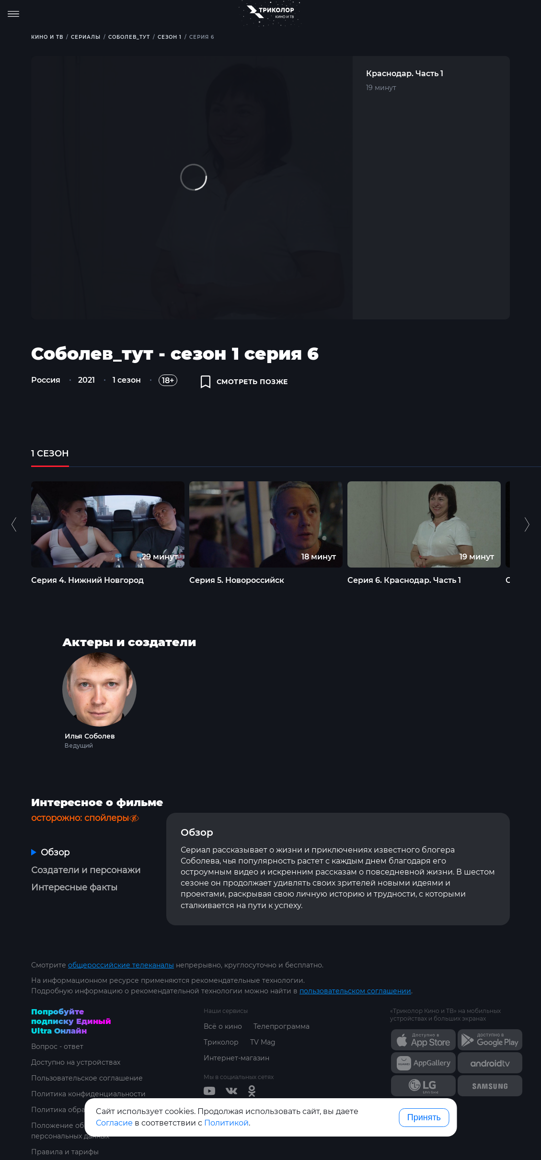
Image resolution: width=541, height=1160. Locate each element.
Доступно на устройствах (75, 1062)
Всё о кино (223, 1026)
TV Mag (263, 1042)
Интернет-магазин (236, 1058)
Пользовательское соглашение (87, 1078)
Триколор (221, 1042)
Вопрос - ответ (57, 1046)
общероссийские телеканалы (121, 965)
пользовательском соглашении (355, 991)
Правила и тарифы (65, 1152)
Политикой (226, 1122)
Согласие (114, 1122)
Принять (424, 1117)
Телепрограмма (281, 1026)
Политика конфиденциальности (88, 1094)
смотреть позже (244, 381)
